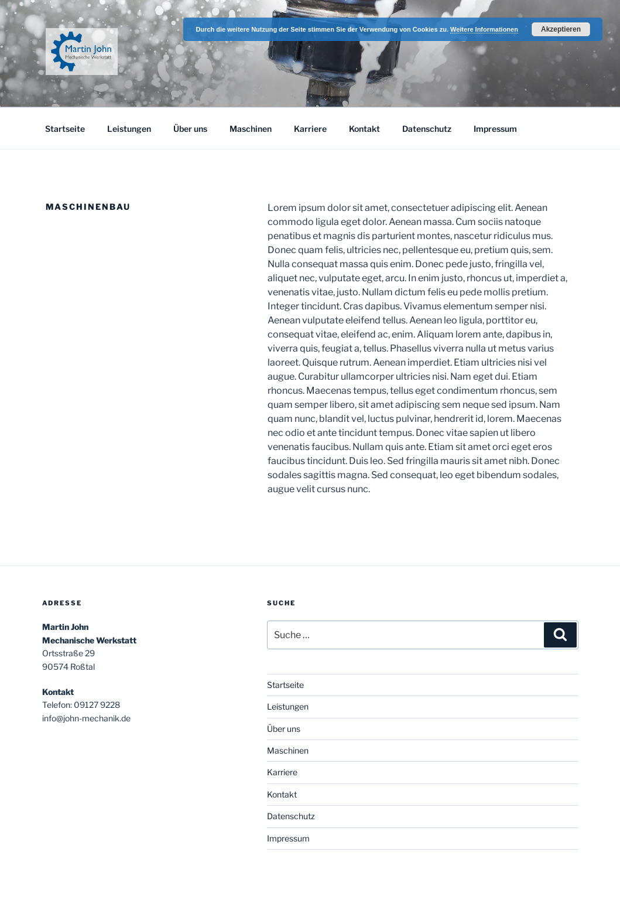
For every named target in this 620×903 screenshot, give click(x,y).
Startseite (65, 129)
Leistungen (129, 129)
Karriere (310, 129)
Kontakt (364, 129)
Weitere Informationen (484, 29)
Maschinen (250, 129)
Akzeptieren (561, 29)
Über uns (190, 129)
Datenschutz (426, 129)
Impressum (495, 129)
